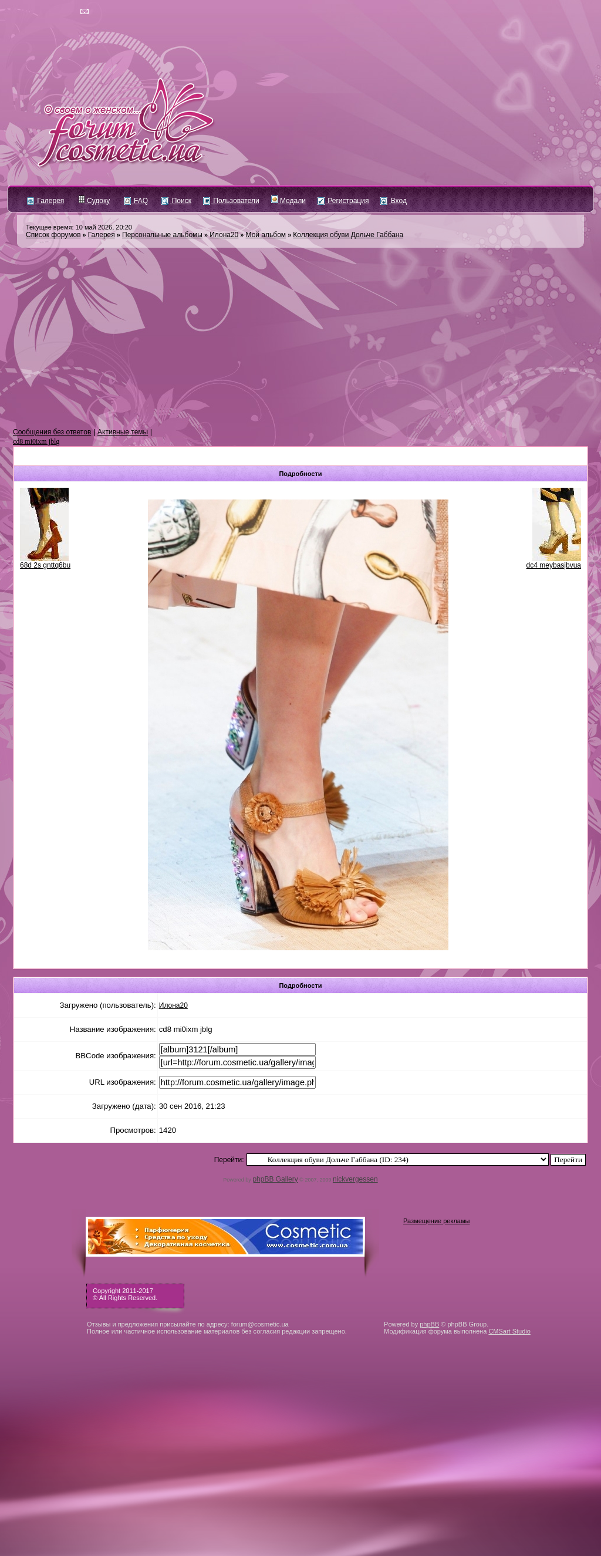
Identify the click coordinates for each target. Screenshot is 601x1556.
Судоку (94, 201)
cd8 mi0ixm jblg (36, 441)
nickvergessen (355, 1179)
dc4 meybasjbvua (553, 565)
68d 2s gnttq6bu (45, 565)
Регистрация (343, 201)
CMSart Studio (509, 1331)
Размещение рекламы (436, 1220)
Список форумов (53, 235)
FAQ (136, 201)
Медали (288, 201)
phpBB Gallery (275, 1179)
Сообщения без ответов (52, 432)
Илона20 (224, 235)
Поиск (176, 201)
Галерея (45, 201)
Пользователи (231, 201)
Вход (393, 201)
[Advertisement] (300, 338)
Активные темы (122, 432)
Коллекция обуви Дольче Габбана (348, 235)
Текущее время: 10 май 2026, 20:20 (79, 227)
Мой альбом (266, 235)
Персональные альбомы (162, 235)
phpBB (429, 1324)
